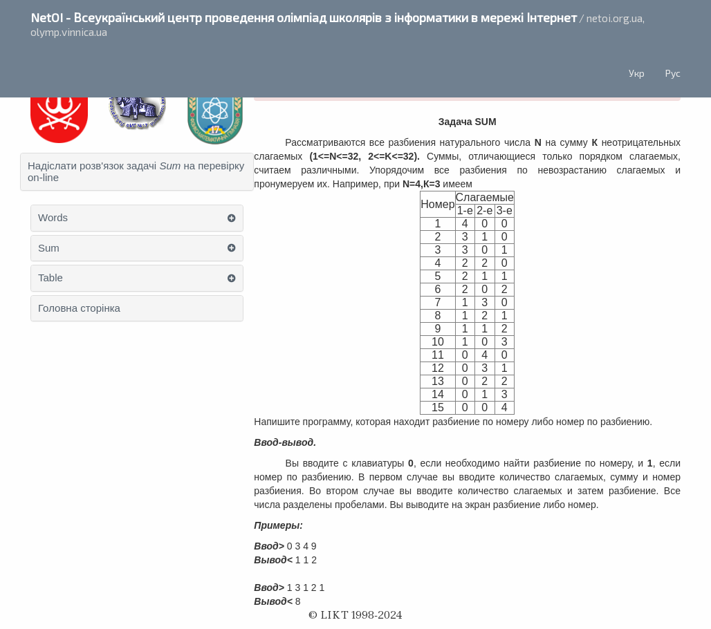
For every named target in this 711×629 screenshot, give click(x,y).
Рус (673, 73)
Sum (48, 248)
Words (53, 217)
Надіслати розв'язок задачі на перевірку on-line (136, 171)
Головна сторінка (79, 308)
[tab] (137, 171)
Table (50, 277)
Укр (637, 73)
